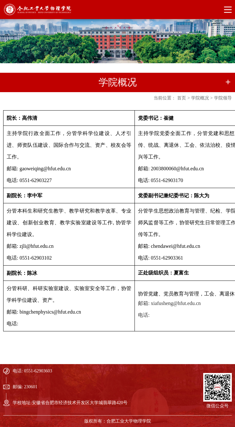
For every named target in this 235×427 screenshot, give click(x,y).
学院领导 (223, 98)
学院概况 (200, 98)
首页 (181, 98)
